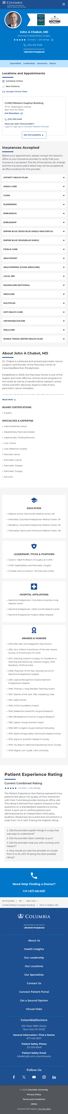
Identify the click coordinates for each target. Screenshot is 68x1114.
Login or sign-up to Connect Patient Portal (26, 126)
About (53, 63)
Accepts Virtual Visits (16, 92)
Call (34, 891)
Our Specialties (34, 975)
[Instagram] (44, 1077)
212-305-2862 (44, 1109)
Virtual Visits (34, 1009)
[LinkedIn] (54, 1077)
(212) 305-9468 (34, 45)
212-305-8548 (34, 1047)
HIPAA (34, 1104)
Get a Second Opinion (34, 1000)
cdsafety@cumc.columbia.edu (34, 1056)
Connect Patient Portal (34, 992)
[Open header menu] (64, 4)
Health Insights (34, 949)
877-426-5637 (34, 1038)
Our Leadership (34, 958)
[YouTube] (34, 1077)
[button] (34, 135)
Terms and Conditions (34, 1099)
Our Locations (34, 966)
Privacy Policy (34, 1095)
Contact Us (34, 983)
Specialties (15, 63)
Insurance (42, 63)
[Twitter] (24, 1077)
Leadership (29, 63)
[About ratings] (52, 39)
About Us (34, 940)
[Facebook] (14, 1077)
